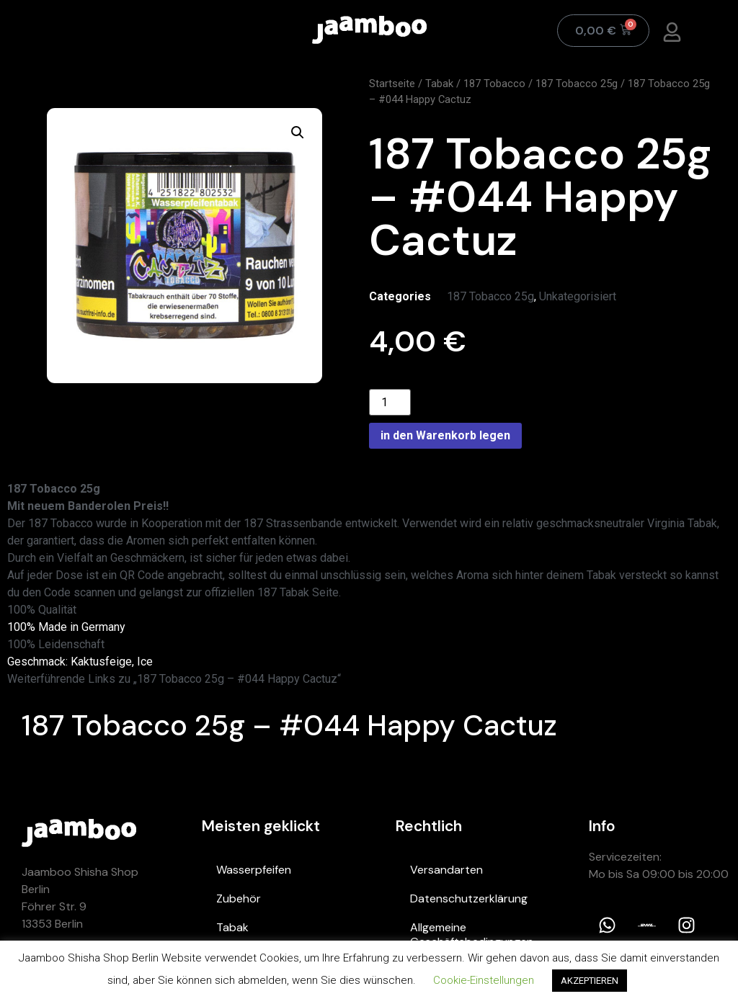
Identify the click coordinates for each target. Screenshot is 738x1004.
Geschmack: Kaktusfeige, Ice (80, 661)
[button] (298, 132)
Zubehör (238, 898)
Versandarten (446, 869)
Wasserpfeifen (253, 869)
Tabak (439, 83)
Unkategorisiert (577, 296)
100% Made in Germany (66, 627)
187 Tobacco (494, 83)
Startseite (392, 83)
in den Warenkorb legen (445, 435)
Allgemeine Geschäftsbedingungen (471, 934)
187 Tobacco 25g (576, 83)
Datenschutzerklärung (469, 898)
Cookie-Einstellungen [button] (483, 980)
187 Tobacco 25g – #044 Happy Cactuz (289, 725)
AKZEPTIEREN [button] (589, 980)
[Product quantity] (390, 402)
